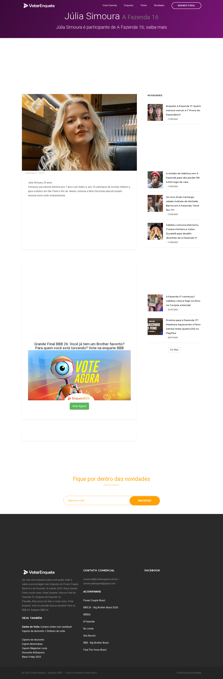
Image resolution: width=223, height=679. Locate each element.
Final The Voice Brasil (94, 649)
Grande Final (186, 5)
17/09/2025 (172, 119)
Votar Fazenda (110, 5)
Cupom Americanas (32, 643)
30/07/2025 (172, 337)
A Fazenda (89, 621)
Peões (144, 5)
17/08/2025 (172, 242)
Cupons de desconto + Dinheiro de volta (43, 631)
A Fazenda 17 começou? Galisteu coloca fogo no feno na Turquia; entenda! (183, 301)
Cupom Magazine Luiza (34, 648)
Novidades (159, 5)
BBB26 (87, 614)
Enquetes (128, 5)
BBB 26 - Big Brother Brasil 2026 (100, 607)
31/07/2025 (172, 309)
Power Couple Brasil (94, 600)
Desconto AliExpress (33, 652)
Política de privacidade (189, 672)
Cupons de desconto (33, 639)
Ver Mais (174, 349)
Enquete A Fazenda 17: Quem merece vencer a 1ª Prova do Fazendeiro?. (183, 110)
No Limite (88, 628)
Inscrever (144, 500)
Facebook (152, 570)
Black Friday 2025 (31, 656)
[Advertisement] (112, 61)
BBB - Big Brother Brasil (96, 642)
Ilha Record (89, 635)
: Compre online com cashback (47, 626)
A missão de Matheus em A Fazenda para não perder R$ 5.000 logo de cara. (183, 177)
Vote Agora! (79, 406)
